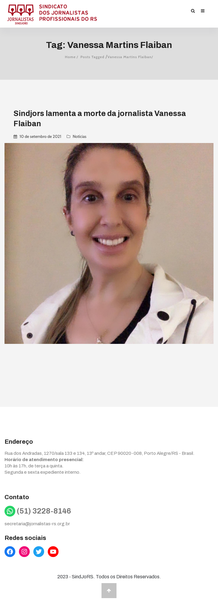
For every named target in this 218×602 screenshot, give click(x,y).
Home (70, 57)
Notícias (79, 136)
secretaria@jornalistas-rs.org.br (37, 523)
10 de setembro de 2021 (40, 136)
